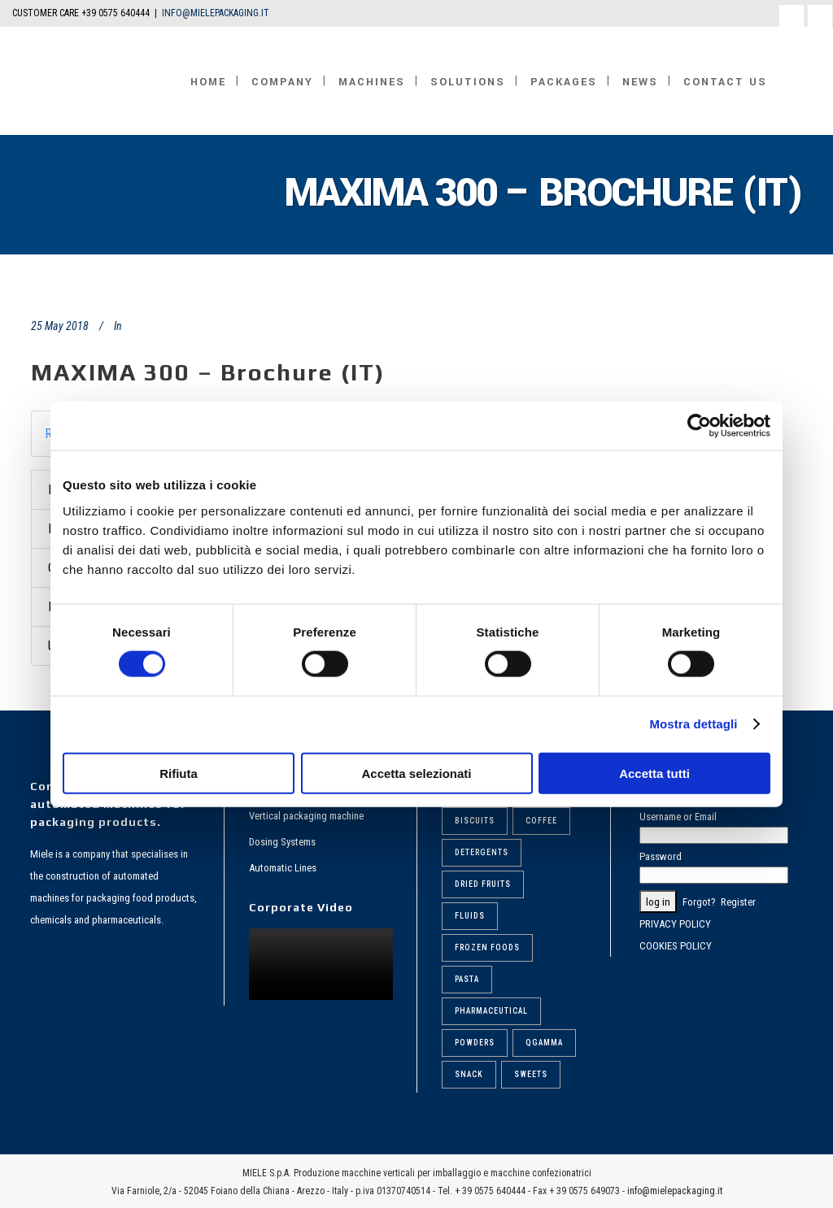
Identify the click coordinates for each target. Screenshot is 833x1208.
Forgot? (699, 902)
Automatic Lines (282, 868)
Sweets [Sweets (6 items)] (530, 1074)
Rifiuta (178, 773)
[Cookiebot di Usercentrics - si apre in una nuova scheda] (699, 426)
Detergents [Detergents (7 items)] (481, 852)
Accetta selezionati (416, 773)
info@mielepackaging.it (674, 1191)
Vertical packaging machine (306, 816)
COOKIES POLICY (675, 946)
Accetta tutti (654, 773)
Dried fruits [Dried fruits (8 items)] (483, 884)
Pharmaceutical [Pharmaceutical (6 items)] (491, 1010)
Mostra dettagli (693, 724)
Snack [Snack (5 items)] (469, 1074)
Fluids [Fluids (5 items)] (470, 915)
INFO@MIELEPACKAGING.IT (215, 13)
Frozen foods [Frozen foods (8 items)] (487, 947)
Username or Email (678, 816)
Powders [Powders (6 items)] (475, 1042)
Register (738, 902)
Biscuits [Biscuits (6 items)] (475, 820)
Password (660, 856)
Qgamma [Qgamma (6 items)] (544, 1042)
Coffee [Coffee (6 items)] (541, 820)
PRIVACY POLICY (675, 924)
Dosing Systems (282, 842)
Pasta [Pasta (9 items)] (467, 979)
